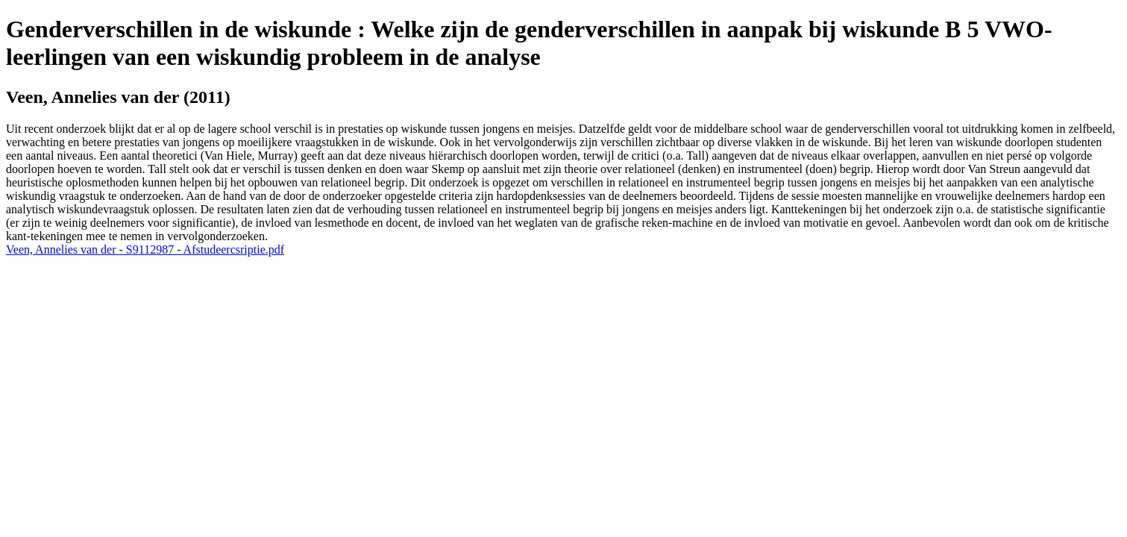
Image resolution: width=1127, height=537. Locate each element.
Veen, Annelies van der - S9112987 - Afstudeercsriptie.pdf (145, 249)
